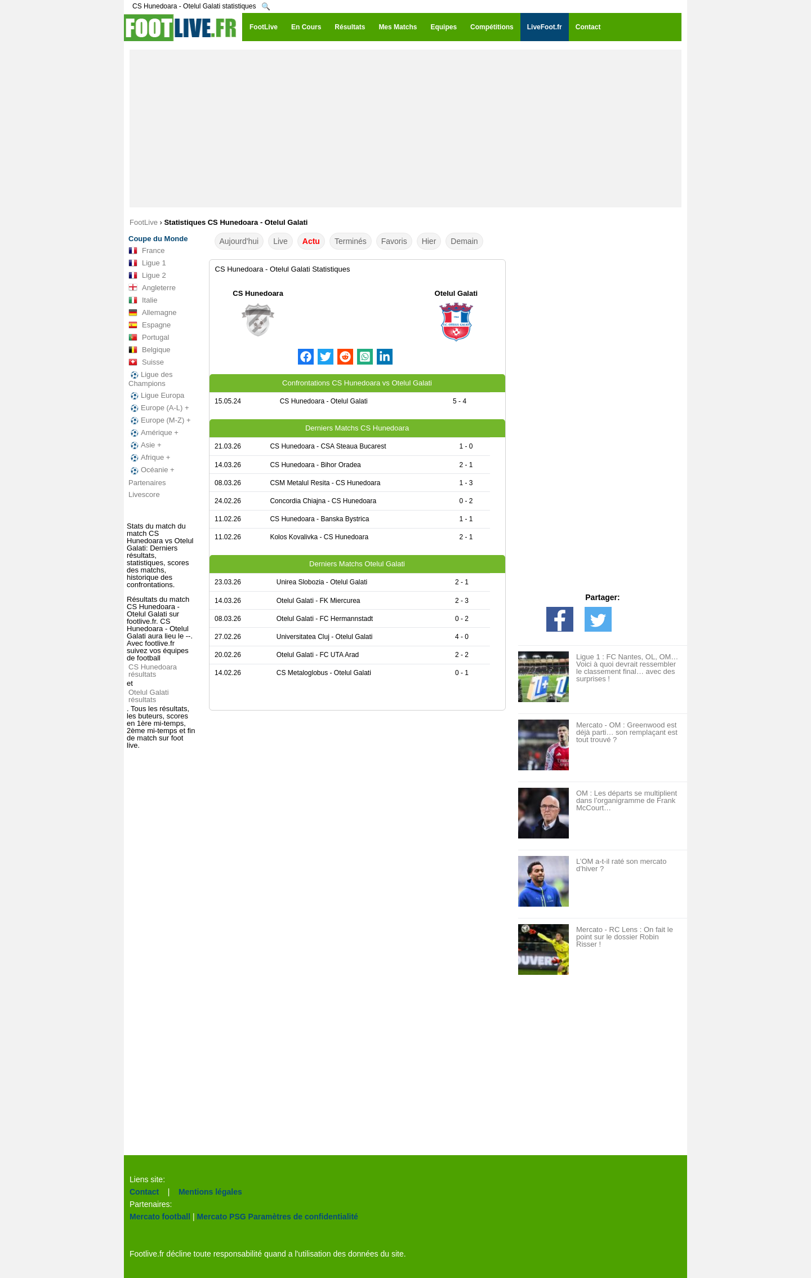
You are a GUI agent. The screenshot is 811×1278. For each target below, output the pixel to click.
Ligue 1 (147, 263)
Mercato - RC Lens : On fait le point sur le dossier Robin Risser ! (624, 936)
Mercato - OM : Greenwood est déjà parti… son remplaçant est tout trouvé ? (627, 732)
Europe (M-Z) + (159, 420)
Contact (144, 1191)
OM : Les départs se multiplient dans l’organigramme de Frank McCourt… (626, 800)
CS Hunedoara (258, 293)
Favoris (394, 241)
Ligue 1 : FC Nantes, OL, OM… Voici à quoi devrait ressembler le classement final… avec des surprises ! (627, 668)
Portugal (148, 337)
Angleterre (152, 287)
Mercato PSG (221, 1216)
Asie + (145, 445)
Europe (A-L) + (158, 407)
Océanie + (151, 469)
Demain (464, 241)
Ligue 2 (147, 275)
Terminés (351, 241)
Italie (142, 300)
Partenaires (147, 482)
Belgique (149, 349)
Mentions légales (210, 1191)
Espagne (149, 325)
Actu (311, 241)
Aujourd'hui (239, 241)
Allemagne (152, 312)
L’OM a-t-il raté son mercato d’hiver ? (621, 865)
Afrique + (149, 457)
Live (280, 241)
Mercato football (160, 1216)
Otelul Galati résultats (148, 696)
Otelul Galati (456, 293)
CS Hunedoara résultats (152, 670)
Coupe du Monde (158, 238)
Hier (429, 241)
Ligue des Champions (150, 379)
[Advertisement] (405, 128)
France (146, 250)
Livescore (144, 494)
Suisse (146, 362)
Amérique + (153, 432)
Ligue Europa (156, 395)
